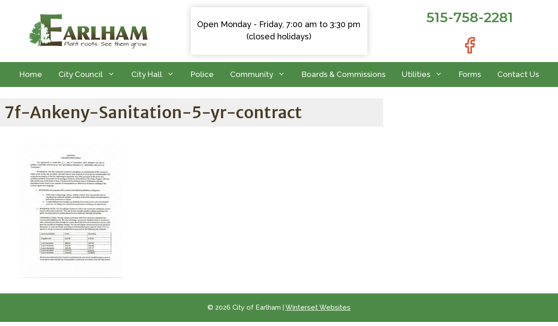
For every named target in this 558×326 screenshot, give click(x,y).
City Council (90, 74)
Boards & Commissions (343, 74)
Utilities (426, 74)
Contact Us (518, 74)
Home (30, 74)
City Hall (157, 74)
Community (261, 74)
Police (202, 74)
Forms (470, 74)
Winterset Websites (318, 307)
